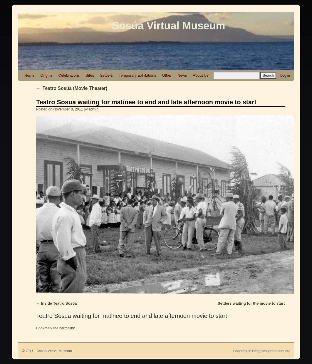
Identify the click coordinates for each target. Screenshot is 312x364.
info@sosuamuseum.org (271, 351)
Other (166, 75)
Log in (285, 75)
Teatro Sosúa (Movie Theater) (71, 88)
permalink (67, 328)
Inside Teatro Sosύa (59, 303)
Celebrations (69, 75)
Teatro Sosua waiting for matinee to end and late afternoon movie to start (146, 102)
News (182, 75)
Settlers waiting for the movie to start (251, 303)
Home (29, 75)
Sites (89, 75)
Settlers (106, 75)
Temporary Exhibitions (137, 75)
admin (93, 109)
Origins (47, 75)
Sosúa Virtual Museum (168, 26)
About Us (200, 75)
